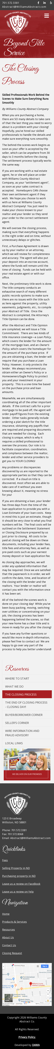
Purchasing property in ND (19, 876)
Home (6, 914)
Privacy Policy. (27, 1037)
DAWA (36, 1045)
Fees (5, 860)
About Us (8, 937)
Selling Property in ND (16, 868)
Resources (8, 929)
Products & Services (14, 921)
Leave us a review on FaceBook (21, 884)
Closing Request (12, 953)
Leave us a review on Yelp (18, 891)
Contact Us (9, 945)
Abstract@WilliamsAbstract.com (24, 6)
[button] (46, 16)
